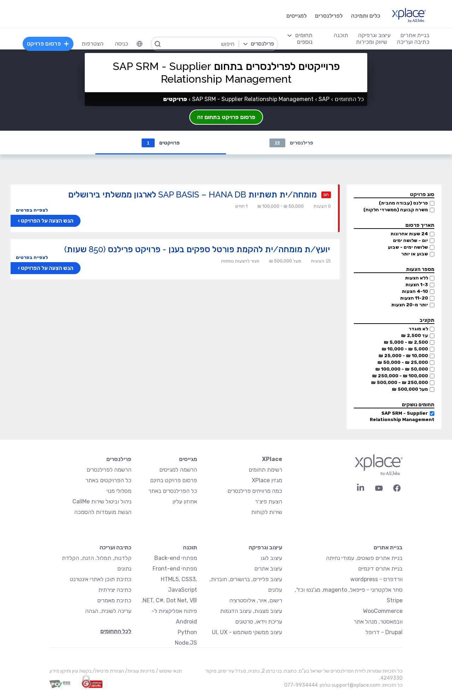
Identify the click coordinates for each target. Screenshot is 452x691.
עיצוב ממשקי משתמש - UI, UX (247, 632)
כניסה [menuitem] (121, 43)
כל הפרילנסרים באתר (172, 491)
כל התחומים (349, 99)
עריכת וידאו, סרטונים (258, 622)
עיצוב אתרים (268, 569)
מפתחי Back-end (175, 558)
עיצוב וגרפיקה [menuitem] (374, 35)
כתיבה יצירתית (114, 590)
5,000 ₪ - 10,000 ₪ (405, 349)
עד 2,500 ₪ (414, 335)
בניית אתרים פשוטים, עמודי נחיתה (364, 558)
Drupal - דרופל (384, 632)
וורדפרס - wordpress (376, 579)
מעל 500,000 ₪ (410, 389)
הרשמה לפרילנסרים (109, 470)
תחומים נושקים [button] (418, 405)
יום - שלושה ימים (410, 240)
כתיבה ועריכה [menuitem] (413, 42)
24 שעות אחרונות (409, 234)
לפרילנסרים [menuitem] (329, 15)
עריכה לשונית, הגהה (108, 611)
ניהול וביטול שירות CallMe (101, 501)
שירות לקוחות (266, 512)
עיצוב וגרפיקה (265, 547)
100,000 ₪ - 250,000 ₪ (400, 376)
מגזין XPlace (267, 480)
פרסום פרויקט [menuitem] (48, 43)
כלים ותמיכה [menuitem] (365, 15)
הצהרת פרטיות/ (107, 671)
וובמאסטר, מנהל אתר (378, 622)
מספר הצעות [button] (420, 270)
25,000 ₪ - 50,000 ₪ (402, 362)
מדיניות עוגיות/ (139, 671)
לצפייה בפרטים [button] (32, 210)
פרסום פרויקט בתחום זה (226, 117)
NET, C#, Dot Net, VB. (169, 600)
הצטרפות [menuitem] (92, 43)
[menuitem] (139, 44)
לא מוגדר (418, 329)
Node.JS (186, 643)
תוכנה (190, 547)
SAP (324, 99)
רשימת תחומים (265, 470)
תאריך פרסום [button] (419, 226)
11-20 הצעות (414, 298)
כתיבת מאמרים (114, 600)
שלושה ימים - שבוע (408, 247)
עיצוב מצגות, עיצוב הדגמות (251, 611)
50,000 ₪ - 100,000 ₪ (401, 369)
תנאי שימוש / (168, 671)
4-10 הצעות (415, 291)
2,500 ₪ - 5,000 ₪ (406, 342)
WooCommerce (383, 611)
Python (187, 632)
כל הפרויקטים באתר (108, 480)
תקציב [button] (427, 321)
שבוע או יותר (414, 254)
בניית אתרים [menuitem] (414, 35)
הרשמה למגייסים (178, 470)
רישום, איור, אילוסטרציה (255, 600)
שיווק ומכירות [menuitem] (371, 42)
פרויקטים (161, 142)
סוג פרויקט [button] (422, 195)
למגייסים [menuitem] (296, 15)
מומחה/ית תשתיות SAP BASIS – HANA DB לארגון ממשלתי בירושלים (192, 195)
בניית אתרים (388, 547)
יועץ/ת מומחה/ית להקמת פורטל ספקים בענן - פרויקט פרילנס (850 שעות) (197, 249)
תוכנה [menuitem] (341, 35)
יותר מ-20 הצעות (409, 305)
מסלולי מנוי (119, 491)
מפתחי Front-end (175, 569)
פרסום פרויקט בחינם (173, 480)
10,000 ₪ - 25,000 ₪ (403, 356)
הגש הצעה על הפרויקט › (45, 221)
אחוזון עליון (184, 501)
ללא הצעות (416, 278)
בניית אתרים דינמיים (380, 569)
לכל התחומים (115, 631)
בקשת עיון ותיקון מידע (70, 671)
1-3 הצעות (416, 285)
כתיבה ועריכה (115, 547)
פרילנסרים (291, 142)
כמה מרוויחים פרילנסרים (254, 491)
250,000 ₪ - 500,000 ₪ (399, 382)
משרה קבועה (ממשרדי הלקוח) (395, 210)
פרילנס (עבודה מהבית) (403, 203)
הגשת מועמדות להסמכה (102, 512)
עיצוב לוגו (271, 558)
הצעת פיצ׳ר (268, 501)
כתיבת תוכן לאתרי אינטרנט (100, 579)
